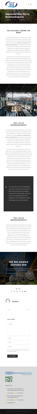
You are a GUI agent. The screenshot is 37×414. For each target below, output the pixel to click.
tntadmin (15, 301)
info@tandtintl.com (11, 403)
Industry (23, 19)
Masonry (9, 19)
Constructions (17, 19)
